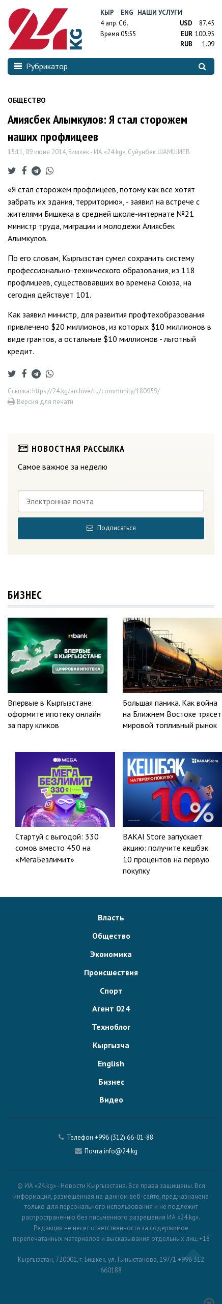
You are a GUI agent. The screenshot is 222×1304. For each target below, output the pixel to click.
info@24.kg (120, 1151)
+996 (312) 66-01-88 (124, 1137)
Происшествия (111, 972)
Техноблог (111, 1027)
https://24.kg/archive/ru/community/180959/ (96, 391)
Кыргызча (111, 1045)
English (111, 1063)
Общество (111, 936)
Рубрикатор (41, 66)
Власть (111, 917)
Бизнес (111, 1082)
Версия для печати (40, 401)
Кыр (107, 12)
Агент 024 (111, 1008)
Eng (127, 12)
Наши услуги (159, 12)
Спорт (111, 991)
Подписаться (111, 528)
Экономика (111, 954)
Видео (111, 1099)
